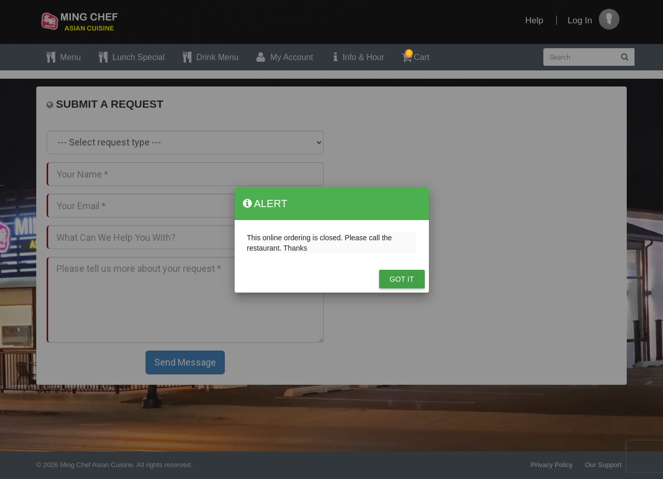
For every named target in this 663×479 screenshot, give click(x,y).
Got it (402, 279)
